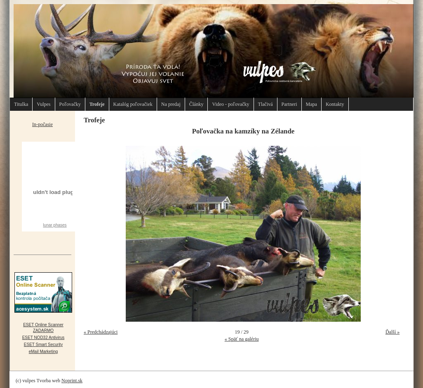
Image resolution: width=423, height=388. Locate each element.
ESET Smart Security (43, 344)
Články (196, 104)
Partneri (289, 104)
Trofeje (97, 104)
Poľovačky (70, 104)
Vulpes (43, 104)
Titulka (21, 104)
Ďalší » (392, 332)
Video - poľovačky (230, 104)
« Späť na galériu (242, 339)
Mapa (311, 104)
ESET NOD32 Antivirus (43, 337)
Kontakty (335, 104)
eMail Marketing (43, 351)
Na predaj (171, 104)
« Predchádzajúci (101, 332)
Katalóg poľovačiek (133, 104)
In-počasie (42, 124)
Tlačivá (265, 104)
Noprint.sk (71, 380)
